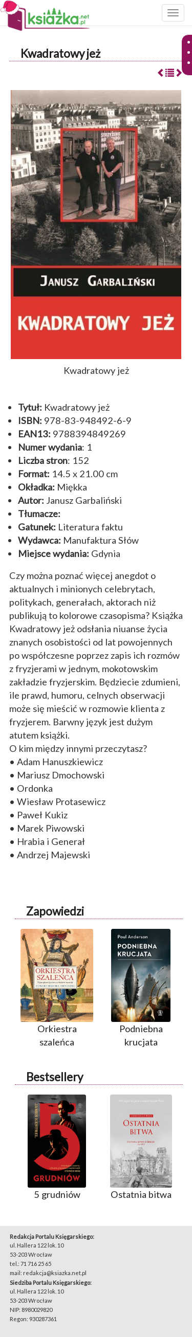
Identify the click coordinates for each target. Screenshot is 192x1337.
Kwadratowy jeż (60, 53)
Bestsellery (54, 1077)
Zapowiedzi (55, 911)
